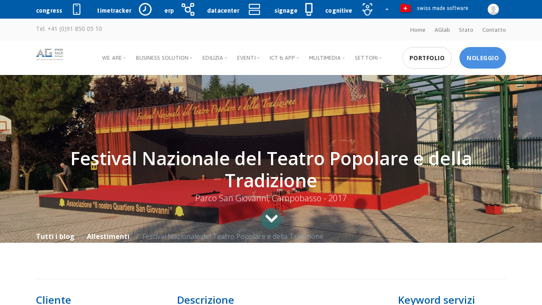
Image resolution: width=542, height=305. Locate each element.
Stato (466, 29)
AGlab (442, 29)
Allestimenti (108, 236)
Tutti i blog (55, 236)
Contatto (494, 29)
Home (418, 29)
